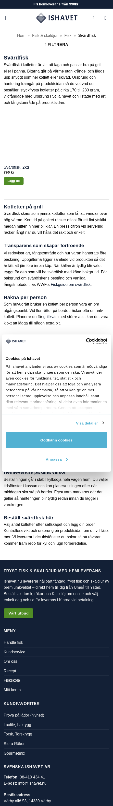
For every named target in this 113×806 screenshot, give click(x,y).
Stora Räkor (14, 744)
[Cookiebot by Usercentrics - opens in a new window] (85, 341)
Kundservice (14, 652)
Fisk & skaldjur (45, 35)
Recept (10, 671)
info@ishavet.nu (32, 783)
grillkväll (50, 317)
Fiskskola (12, 680)
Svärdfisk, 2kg (16, 167)
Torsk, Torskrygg (18, 734)
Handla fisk (13, 642)
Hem (21, 35)
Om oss (10, 661)
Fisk (67, 35)
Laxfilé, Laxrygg (17, 725)
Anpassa (57, 459)
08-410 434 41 (32, 777)
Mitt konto (12, 690)
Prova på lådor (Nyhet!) (24, 715)
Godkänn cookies (56, 440)
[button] (7, 18)
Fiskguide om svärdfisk (71, 284)
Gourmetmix (14, 753)
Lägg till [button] (13, 181)
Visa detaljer (87, 423)
